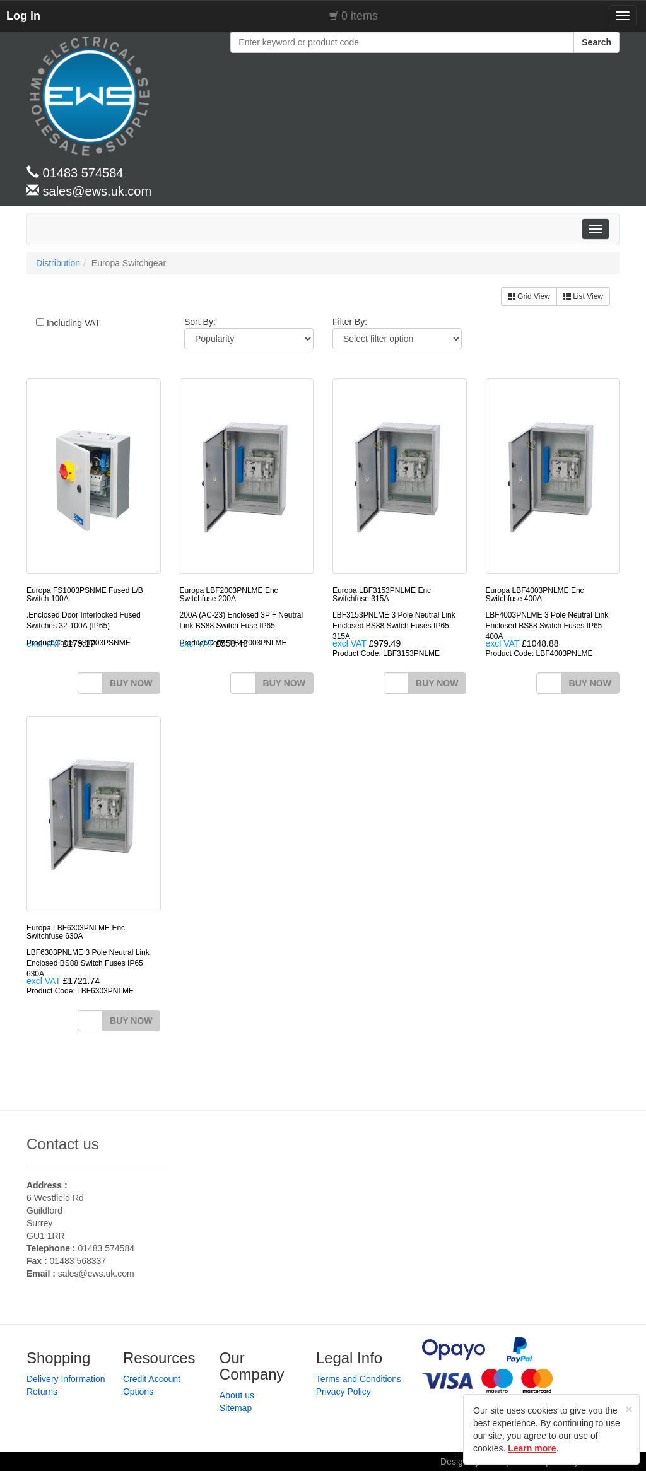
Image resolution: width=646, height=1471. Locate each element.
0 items (359, 15)
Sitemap (236, 1408)
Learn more (532, 1448)
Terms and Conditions (358, 1379)
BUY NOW (131, 683)
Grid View (529, 296)
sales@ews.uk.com (96, 1274)
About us (237, 1395)
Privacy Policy (343, 1391)
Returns (41, 1391)
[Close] (629, 1408)
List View (583, 296)
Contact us (62, 1143)
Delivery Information (65, 1379)
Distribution (58, 263)
